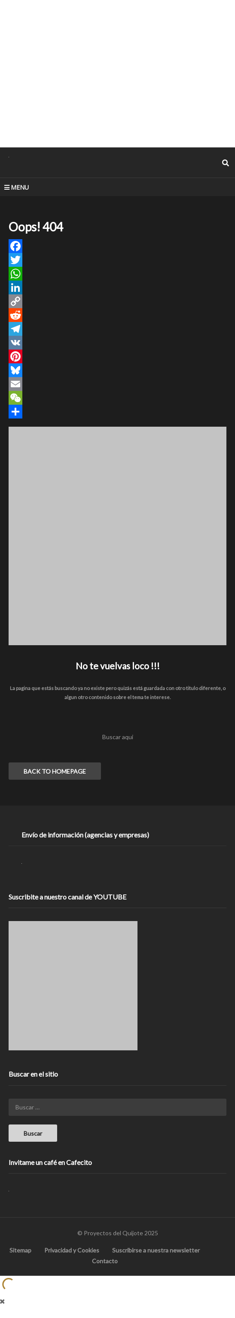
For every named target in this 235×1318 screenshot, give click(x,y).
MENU (16, 187)
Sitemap (20, 1250)
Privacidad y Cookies (71, 1250)
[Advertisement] (117, 73)
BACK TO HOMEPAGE (55, 771)
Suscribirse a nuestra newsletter (156, 1250)
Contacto (105, 1261)
